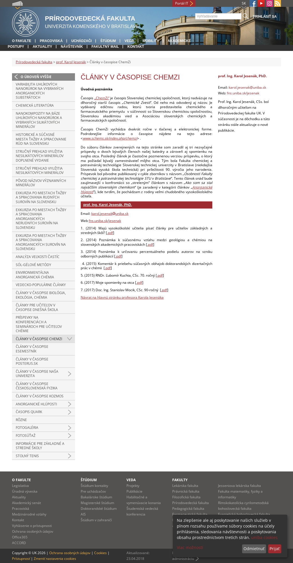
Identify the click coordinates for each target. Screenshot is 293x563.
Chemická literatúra (35, 105)
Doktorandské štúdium (99, 508)
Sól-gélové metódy (33, 264)
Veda (129, 41)
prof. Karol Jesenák (71, 62)
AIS (83, 514)
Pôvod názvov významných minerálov (41, 183)
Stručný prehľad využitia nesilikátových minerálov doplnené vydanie (40, 156)
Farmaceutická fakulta (189, 514)
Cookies (100, 552)
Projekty (132, 485)
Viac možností (190, 547)
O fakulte (21, 41)
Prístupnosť (21, 558)
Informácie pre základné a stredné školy (40, 446)
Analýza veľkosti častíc (38, 256)
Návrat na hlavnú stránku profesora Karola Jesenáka (122, 297)
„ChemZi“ (101, 98)
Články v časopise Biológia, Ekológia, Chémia (41, 295)
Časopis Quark (29, 411)
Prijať (275, 548)
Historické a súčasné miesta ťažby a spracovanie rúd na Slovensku (41, 139)
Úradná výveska (24, 491)
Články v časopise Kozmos (40, 396)
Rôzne (21, 419)
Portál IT (181, 3)
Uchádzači (81, 41)
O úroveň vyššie (36, 76)
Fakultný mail (105, 47)
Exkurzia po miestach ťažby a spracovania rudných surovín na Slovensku (41, 197)
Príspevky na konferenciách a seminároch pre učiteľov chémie (39, 324)
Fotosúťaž (25, 435)
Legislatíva (20, 485)
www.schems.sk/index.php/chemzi (110, 138)
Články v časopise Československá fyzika (37, 386)
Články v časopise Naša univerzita (37, 373)
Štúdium (108, 41)
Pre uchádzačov (93, 491)
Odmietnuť (253, 548)
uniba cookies (264, 537)
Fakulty (179, 479)
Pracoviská (51, 41)
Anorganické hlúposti (36, 404)
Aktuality (42, 47)
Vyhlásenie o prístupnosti (32, 525)
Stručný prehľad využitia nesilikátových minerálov (40, 170)
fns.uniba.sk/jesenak (105, 220)
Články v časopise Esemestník (32, 349)
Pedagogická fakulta (188, 508)
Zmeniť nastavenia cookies (55, 558)
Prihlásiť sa (265, 17)
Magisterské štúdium (97, 502)
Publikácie (134, 491)
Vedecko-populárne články (41, 284)
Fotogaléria (27, 427)
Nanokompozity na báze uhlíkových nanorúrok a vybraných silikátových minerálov (39, 120)
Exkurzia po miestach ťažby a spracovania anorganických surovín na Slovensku (41, 242)
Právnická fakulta (185, 491)
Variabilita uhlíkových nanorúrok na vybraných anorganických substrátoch (40, 91)
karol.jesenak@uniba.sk (247, 87)
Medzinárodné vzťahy (29, 514)
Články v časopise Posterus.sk (32, 361)
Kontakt (135, 47)
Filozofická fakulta (186, 497)
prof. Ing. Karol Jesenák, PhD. (107, 205)
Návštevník (72, 47)
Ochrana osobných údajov (32, 531)
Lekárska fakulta (185, 485)
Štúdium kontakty (94, 485)
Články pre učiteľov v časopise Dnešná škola (37, 307)
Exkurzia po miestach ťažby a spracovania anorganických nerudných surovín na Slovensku (41, 218)
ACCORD (19, 542)
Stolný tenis (27, 455)
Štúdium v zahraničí (96, 520)
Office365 (19, 537)
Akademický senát (26, 502)
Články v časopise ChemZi (39, 338)
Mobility (150, 41)
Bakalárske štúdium (96, 497)
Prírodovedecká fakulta (34, 62)
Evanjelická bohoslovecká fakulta (244, 514)
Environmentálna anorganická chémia (35, 274)
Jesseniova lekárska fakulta (239, 485)
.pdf (110, 232)
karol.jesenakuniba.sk (109, 213)
